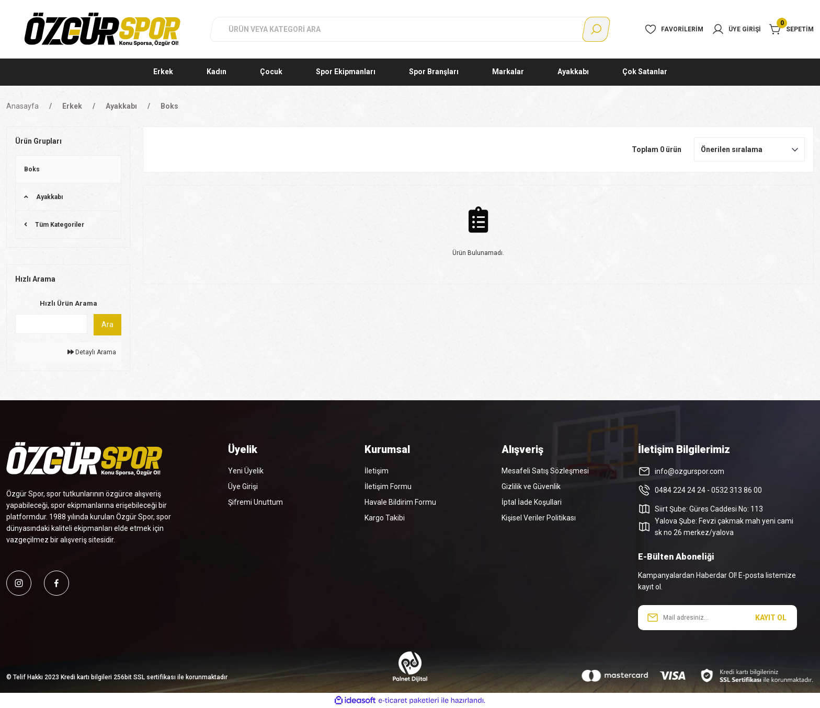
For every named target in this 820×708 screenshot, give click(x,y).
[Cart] (791, 29)
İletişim (377, 471)
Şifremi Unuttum (255, 502)
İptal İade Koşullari (532, 502)
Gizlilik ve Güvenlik (531, 486)
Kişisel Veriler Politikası (539, 518)
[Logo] (102, 28)
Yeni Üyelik (246, 471)
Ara (107, 324)
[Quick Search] (51, 324)
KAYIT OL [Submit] (771, 617)
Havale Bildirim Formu (400, 502)
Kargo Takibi (385, 518)
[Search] (410, 29)
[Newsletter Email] (717, 617)
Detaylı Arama (91, 352)
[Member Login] (736, 29)
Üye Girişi (243, 486)
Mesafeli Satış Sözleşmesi (545, 471)
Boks (169, 106)
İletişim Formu (388, 486)
